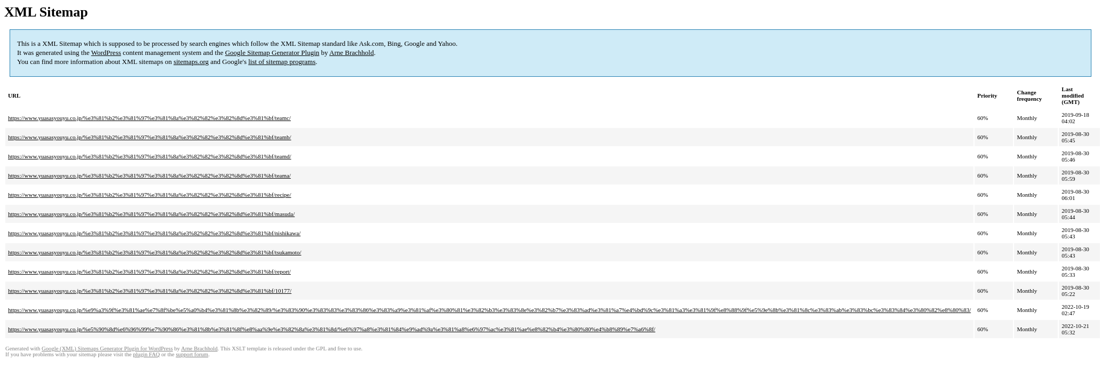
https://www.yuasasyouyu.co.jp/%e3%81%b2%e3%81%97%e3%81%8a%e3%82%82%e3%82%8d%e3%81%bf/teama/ (149, 175)
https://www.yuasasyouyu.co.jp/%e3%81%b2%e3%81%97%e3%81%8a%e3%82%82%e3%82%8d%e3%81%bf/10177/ (149, 290)
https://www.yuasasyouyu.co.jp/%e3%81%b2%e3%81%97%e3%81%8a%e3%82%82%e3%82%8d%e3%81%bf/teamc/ (149, 118)
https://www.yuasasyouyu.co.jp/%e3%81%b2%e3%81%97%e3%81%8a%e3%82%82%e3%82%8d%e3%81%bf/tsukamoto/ (154, 252)
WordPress (106, 53)
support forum (192, 354)
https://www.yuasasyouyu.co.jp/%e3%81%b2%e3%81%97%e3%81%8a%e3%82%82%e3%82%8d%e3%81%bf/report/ (149, 271)
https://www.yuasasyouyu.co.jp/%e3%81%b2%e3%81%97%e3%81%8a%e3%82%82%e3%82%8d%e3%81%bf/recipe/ (149, 194)
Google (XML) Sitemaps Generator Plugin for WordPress (107, 348)
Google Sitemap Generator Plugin (272, 53)
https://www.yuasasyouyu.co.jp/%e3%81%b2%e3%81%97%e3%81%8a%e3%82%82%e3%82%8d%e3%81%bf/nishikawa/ (154, 233)
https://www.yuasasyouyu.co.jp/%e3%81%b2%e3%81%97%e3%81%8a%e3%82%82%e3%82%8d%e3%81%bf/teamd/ (149, 156)
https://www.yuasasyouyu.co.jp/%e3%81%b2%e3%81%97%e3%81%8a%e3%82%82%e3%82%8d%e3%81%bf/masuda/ (151, 214)
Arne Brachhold (351, 53)
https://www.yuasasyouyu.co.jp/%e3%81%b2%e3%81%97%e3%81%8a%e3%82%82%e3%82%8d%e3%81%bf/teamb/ (149, 137)
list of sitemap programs (281, 62)
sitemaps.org (191, 62)
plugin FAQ (146, 354)
